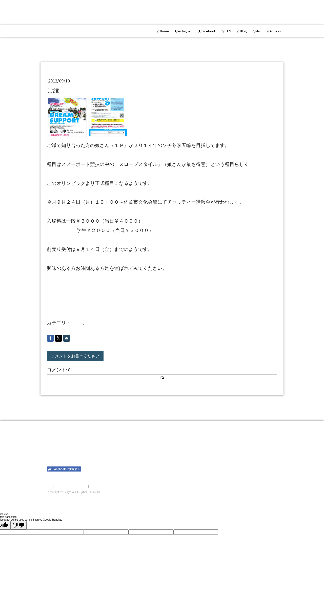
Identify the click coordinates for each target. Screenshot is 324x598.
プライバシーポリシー (70, 486)
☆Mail (256, 31)
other (77, 323)
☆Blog (241, 31)
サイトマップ (99, 486)
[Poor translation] (18, 525)
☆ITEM (226, 31)
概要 (49, 486)
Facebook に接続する (64, 469)
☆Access (273, 31)
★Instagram (183, 31)
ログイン (271, 498)
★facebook (207, 31)
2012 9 (93, 323)
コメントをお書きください (75, 355)
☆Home (162, 31)
